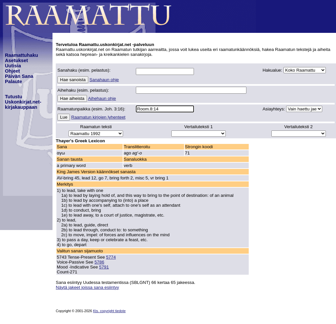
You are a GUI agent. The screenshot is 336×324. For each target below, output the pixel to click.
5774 (111, 257)
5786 (99, 262)
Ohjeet (12, 71)
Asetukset (16, 60)
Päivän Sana (19, 76)
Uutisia (13, 65)
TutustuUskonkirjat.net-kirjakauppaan (23, 102)
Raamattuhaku (21, 55)
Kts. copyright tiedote (109, 311)
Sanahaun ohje (104, 79)
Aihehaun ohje (102, 98)
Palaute (13, 81)
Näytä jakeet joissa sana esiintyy (87, 287)
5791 (104, 267)
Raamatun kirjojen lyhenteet (98, 117)
